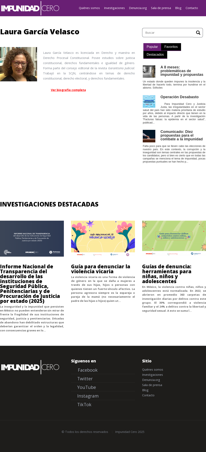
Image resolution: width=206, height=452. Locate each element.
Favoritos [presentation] (171, 46)
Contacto (192, 8)
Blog (178, 8)
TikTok (83, 404)
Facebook (87, 370)
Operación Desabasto (179, 97)
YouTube (86, 387)
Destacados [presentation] (155, 54)
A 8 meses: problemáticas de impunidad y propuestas (181, 71)
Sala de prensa (161, 8)
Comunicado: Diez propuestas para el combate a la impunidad (181, 135)
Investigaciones (114, 8)
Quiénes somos (89, 8)
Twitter (84, 379)
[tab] (152, 47)
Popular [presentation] (152, 46)
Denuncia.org (138, 8)
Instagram (87, 396)
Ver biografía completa (68, 90)
